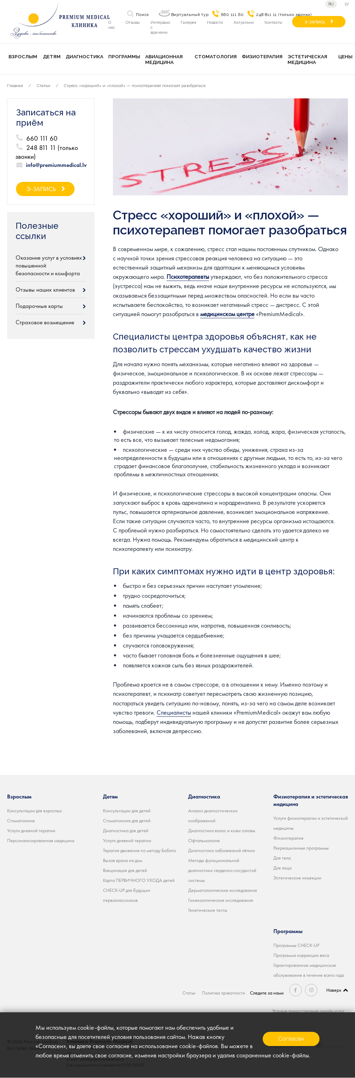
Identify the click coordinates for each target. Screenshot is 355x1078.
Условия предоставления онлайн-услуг (306, 1010)
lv (347, 4)
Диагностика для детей (125, 830)
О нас (111, 25)
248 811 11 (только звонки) (284, 14)
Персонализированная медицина (40, 840)
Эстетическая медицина (307, 59)
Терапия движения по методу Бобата (139, 850)
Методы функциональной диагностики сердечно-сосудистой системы (222, 870)
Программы (124, 56)
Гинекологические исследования (220, 899)
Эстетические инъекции (297, 877)
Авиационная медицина (164, 59)
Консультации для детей (127, 810)
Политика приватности (224, 992)
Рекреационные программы (301, 847)
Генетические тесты (207, 909)
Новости (215, 22)
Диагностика (84, 56)
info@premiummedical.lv (56, 165)
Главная (15, 85)
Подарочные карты (39, 306)
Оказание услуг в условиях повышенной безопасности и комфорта (49, 265)
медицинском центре (227, 313)
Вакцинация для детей (125, 870)
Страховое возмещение (45, 322)
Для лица (282, 867)
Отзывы (133, 22)
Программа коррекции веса (301, 955)
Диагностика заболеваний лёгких (221, 850)
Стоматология (216, 56)
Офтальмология (204, 840)
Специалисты (174, 712)
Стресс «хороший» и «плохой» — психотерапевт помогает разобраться (135, 85)
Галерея (188, 22)
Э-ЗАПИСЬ (315, 22)
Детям (52, 56)
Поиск (142, 14)
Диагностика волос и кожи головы (221, 830)
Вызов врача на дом (122, 860)
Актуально (244, 22)
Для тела (282, 857)
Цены (345, 56)
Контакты (273, 22)
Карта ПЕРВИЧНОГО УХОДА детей (139, 880)
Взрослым (23, 56)
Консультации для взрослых (34, 810)
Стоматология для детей (127, 820)
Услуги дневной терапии (31, 830)
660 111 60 (232, 14)
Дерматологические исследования (222, 890)
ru (331, 4)
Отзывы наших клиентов (45, 289)
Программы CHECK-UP (296, 945)
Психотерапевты (187, 276)
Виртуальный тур (190, 14)
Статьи (43, 85)
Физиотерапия (262, 56)
